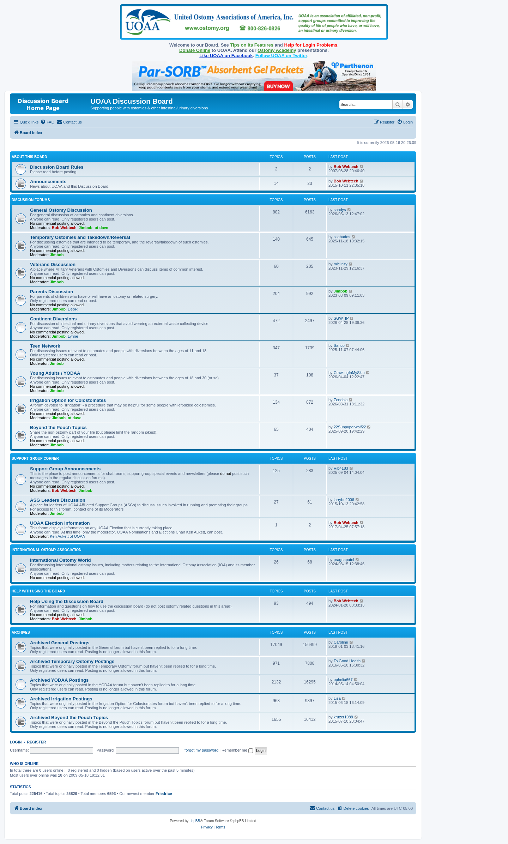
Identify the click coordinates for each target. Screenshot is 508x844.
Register (36, 742)
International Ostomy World (60, 560)
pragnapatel (344, 559)
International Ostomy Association (46, 550)
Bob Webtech (346, 166)
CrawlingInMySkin (349, 372)
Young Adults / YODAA (55, 373)
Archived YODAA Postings (59, 680)
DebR (73, 309)
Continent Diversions (53, 318)
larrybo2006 (344, 500)
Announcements (48, 181)
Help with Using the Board (38, 591)
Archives (21, 632)
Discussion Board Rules (57, 167)
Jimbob (85, 227)
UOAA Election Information (60, 523)
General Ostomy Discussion (61, 210)
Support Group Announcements (65, 468)
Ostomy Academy (277, 50)
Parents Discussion (51, 291)
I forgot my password (200, 750)
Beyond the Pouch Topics (58, 427)
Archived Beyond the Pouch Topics (69, 717)
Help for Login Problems (310, 45)
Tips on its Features (251, 45)
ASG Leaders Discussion (57, 500)
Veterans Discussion (52, 264)
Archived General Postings (60, 642)
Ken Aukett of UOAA (67, 536)
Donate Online (194, 50)
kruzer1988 (343, 717)
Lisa (337, 698)
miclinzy (340, 264)
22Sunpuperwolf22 (350, 427)
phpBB (194, 821)
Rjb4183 (341, 468)
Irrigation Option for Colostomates (68, 400)
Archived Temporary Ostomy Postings (72, 661)
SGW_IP (341, 318)
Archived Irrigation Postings (61, 698)
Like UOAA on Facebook (226, 55)
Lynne (73, 336)
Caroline (341, 642)
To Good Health (347, 661)
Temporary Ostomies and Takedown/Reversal (80, 237)
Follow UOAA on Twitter (281, 55)
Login (16, 742)
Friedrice (164, 793)
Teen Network (45, 346)
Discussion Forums (31, 200)
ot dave (101, 227)
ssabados (342, 237)
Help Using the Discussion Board (66, 601)
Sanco (339, 345)
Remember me (237, 750)
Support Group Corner (35, 458)
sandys (340, 209)
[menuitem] (47, 122)
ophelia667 (343, 679)
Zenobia (341, 400)
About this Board (29, 157)
